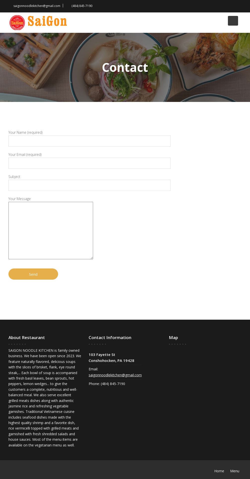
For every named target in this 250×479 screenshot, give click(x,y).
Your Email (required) (89, 159)
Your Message (50, 228)
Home (219, 471)
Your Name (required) (89, 137)
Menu (234, 471)
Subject (89, 181)
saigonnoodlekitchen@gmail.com (115, 375)
